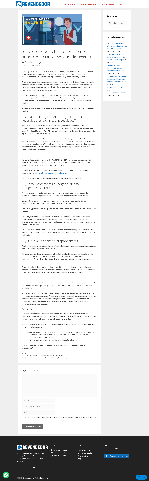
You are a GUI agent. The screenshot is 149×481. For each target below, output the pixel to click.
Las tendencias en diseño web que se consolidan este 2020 (115, 68)
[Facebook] (30, 466)
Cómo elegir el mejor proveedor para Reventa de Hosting (44, 355)
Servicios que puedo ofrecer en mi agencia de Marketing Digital (117, 46)
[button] (6, 475)
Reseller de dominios (87, 4)
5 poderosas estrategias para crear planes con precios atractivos (117, 79)
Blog (120, 4)
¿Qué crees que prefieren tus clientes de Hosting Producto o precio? (48, 358)
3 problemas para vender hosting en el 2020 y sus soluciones (116, 90)
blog (25, 353)
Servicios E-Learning (107, 4)
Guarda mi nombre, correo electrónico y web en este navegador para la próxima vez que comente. (60, 418)
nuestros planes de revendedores (52, 173)
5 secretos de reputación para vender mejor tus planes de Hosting (117, 57)
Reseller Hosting (69, 4)
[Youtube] (33, 466)
